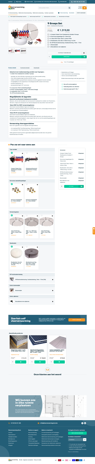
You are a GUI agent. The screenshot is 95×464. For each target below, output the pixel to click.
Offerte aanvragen (76, 319)
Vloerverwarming (64, 12)
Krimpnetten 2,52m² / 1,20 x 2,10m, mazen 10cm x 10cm (18, 351)
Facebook (82, 423)
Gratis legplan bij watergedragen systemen (18, 16)
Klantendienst (11, 434)
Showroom (11, 443)
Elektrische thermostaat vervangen (50, 439)
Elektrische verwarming (38, 12)
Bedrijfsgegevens (12, 441)
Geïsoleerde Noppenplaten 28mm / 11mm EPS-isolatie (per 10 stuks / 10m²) (37, 351)
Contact (10, 1)
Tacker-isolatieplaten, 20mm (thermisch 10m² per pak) (57, 351)
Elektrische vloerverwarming (25, 12)
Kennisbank (71, 12)
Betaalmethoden (70, 460)
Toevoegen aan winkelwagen (20, 362)
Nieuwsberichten (32, 434)
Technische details (24, 67)
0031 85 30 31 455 (79, 1)
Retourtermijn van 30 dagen (64, 16)
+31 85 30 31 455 (16, 423)
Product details (12, 67)
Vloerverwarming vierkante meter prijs (51, 445)
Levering (30, 436)
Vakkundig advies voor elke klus (50, 16)
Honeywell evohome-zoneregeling (50, 434)
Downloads (36, 67)
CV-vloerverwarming (13, 12)
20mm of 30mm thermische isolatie (56, 354)
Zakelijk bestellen (12, 436)
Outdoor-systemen (49, 12)
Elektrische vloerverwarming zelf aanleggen (52, 436)
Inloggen (10, 445)
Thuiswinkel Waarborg (33, 443)
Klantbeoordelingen (33, 445)
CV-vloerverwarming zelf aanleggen (50, 432)
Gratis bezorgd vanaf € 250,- (35, 16)
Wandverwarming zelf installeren (50, 441)
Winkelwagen (84, 7)
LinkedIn (85, 423)
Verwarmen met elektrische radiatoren (51, 443)
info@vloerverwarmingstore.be (48, 423)
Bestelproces (11, 439)
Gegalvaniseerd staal (15, 354)
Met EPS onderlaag (34, 354)
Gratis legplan (31, 439)
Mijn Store (18, 1)
